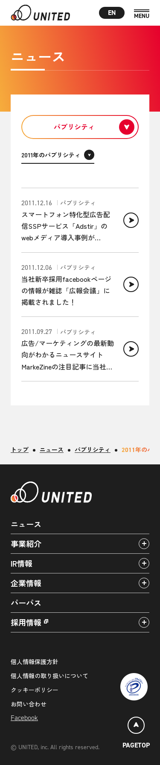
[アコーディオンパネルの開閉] (144, 543)
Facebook (24, 717)
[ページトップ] (136, 734)
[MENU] (142, 14)
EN (112, 12)
